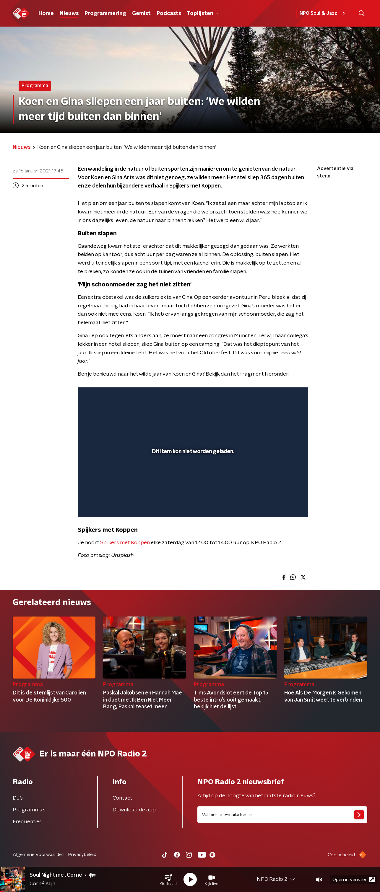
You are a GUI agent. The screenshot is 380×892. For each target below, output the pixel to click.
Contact (122, 798)
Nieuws (69, 13)
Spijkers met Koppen (125, 542)
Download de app (134, 810)
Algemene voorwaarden (38, 854)
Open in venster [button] (353, 879)
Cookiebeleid (341, 854)
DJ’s (18, 798)
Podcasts (169, 13)
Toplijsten (202, 13)
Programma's (29, 810)
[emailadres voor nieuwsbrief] (282, 814)
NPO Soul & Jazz (323, 13)
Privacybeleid (82, 854)
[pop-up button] (281, 504)
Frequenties (27, 821)
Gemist (141, 13)
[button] (168, 879)
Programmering (105, 13)
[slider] (192, 488)
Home (46, 13)
